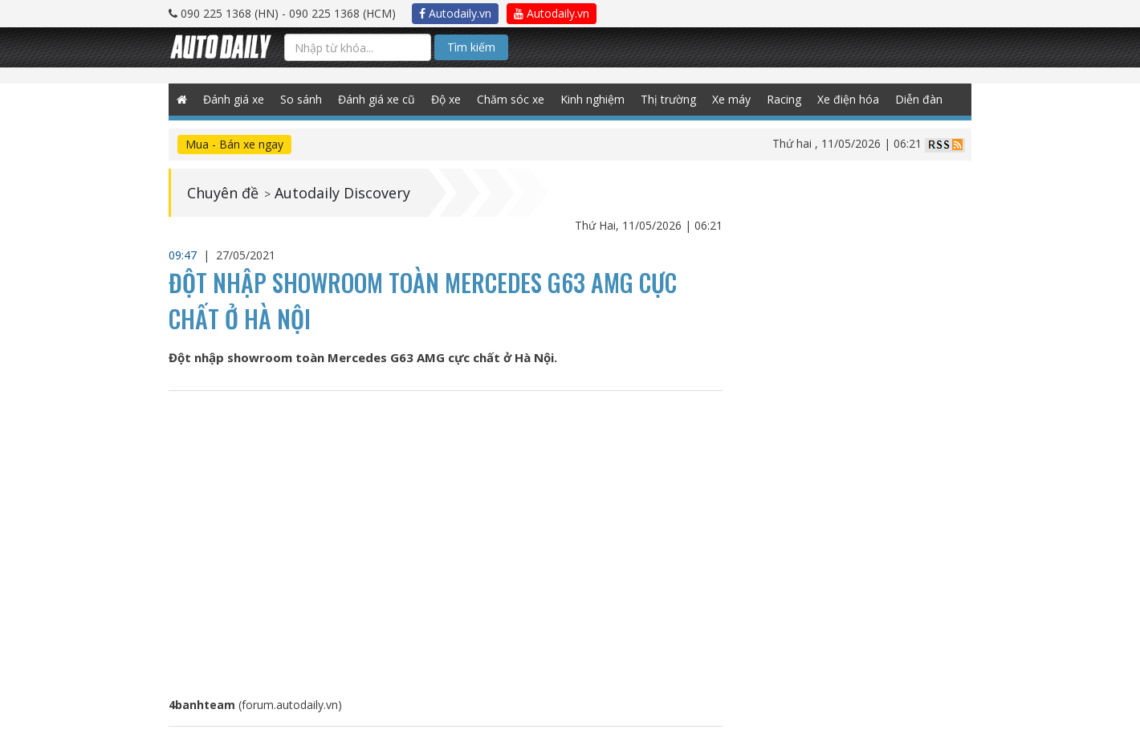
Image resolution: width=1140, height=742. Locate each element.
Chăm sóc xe (510, 99)
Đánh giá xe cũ (376, 99)
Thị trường (668, 99)
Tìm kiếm (471, 47)
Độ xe (446, 99)
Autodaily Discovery (342, 193)
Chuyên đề (223, 193)
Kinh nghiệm (592, 99)
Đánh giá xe (233, 99)
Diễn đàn (919, 99)
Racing (784, 99)
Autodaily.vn (455, 13)
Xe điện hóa (848, 99)
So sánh (301, 99)
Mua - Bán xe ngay (234, 144)
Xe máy (731, 99)
